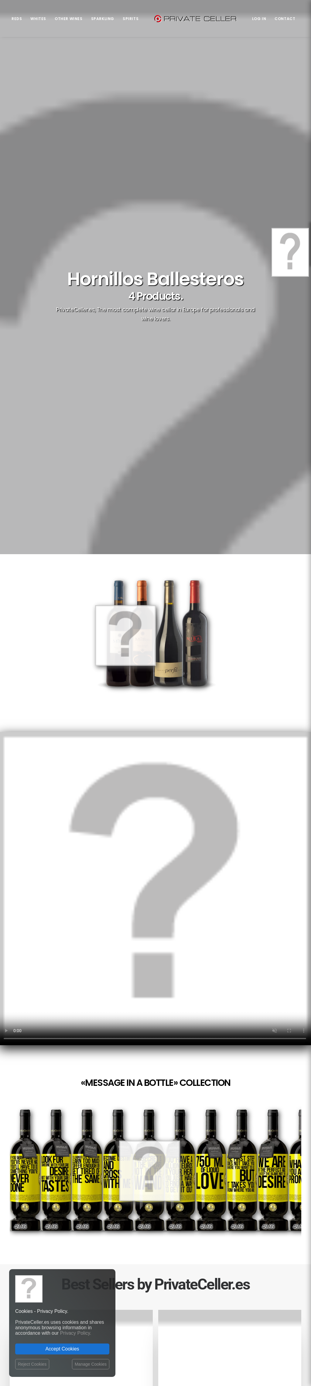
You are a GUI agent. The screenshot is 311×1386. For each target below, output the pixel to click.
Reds (17, 18)
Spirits (130, 18)
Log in (259, 18)
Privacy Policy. (75, 1333)
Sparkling (102, 18)
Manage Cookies (91, 1364)
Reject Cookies (32, 1364)
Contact (285, 18)
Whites (38, 18)
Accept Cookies (62, 1348)
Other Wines (69, 18)
